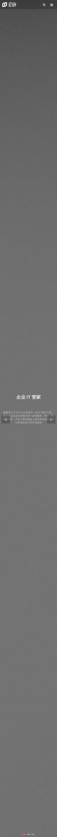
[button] (24, 834)
